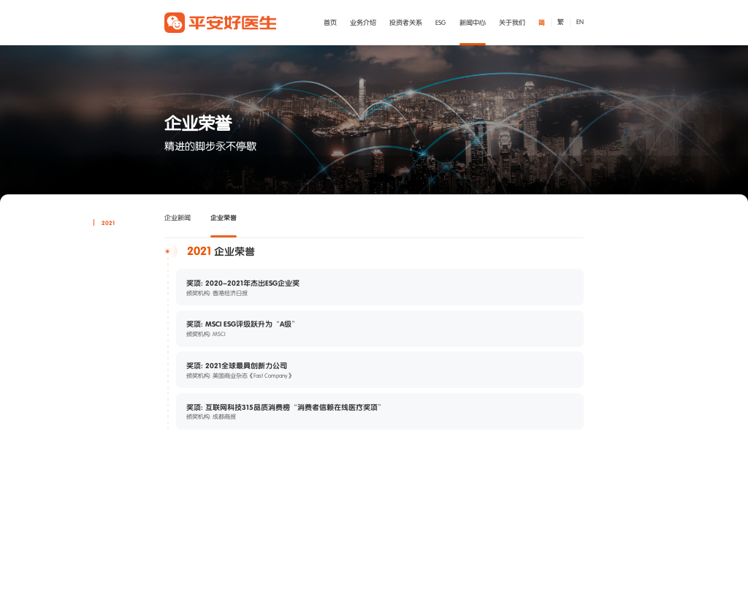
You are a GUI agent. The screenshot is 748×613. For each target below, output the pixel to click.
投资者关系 (405, 22)
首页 (330, 22)
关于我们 (512, 22)
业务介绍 (363, 22)
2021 (108, 222)
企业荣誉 (223, 217)
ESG (440, 22)
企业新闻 (177, 217)
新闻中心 (472, 22)
